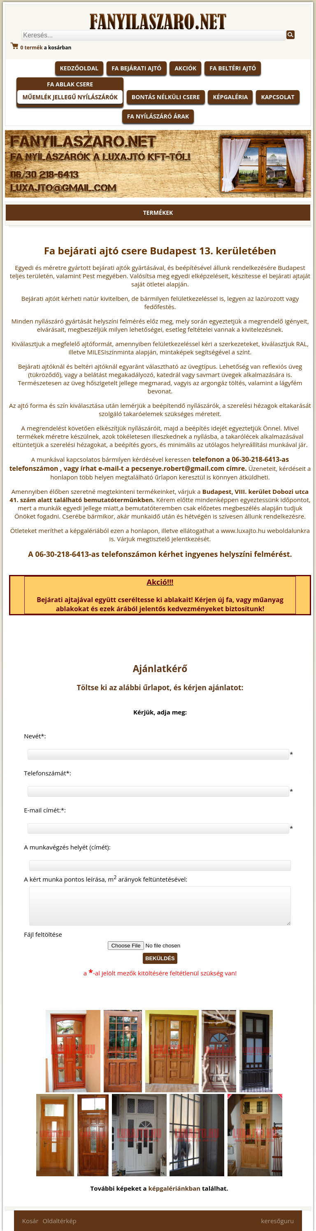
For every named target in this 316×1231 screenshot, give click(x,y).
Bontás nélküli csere (166, 97)
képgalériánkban (175, 1188)
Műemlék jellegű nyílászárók (69, 97)
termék (32, 47)
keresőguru (277, 1221)
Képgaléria (230, 97)
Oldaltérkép (60, 1221)
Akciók (185, 68)
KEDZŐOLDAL (79, 68)
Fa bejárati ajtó (136, 68)
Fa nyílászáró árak (158, 116)
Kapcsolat (277, 97)
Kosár (30, 1221)
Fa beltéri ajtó (232, 68)
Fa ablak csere (70, 84)
